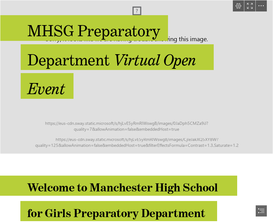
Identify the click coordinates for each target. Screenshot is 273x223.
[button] (238, 5)
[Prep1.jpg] (136, 77)
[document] (136, 111)
